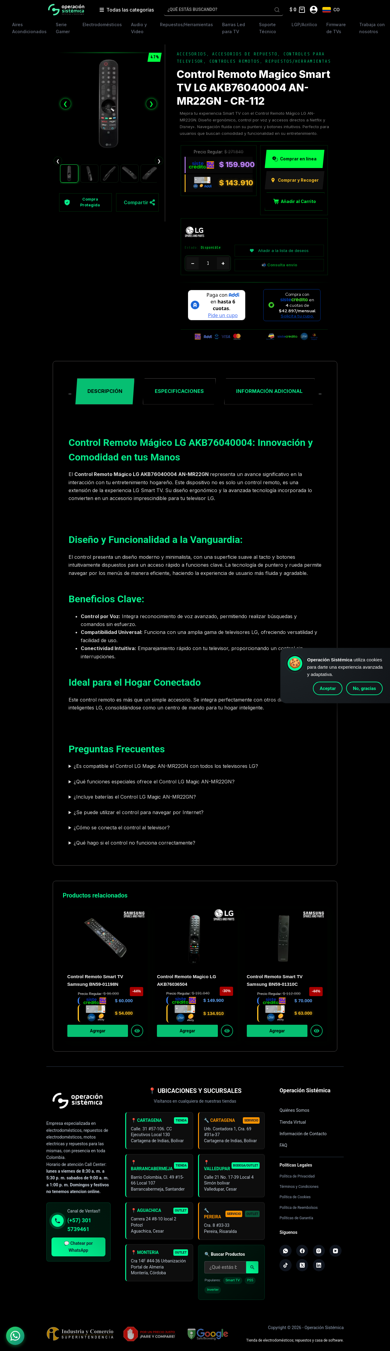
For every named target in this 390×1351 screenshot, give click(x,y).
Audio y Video (139, 28)
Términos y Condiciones (298, 1187)
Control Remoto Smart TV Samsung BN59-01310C (275, 981)
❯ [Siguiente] (151, 103)
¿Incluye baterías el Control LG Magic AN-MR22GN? (135, 797)
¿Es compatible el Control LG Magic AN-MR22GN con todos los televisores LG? (166, 767)
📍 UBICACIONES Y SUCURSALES (195, 1090)
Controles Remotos (234, 61)
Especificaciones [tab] (179, 391)
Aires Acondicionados (29, 28)
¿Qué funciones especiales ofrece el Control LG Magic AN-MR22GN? (154, 782)
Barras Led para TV (233, 28)
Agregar (97, 1030)
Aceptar (328, 688)
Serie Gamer (63, 28)
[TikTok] (285, 1265)
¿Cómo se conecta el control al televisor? (122, 828)
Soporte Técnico (267, 28)
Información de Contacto (303, 1133)
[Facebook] (302, 1251)
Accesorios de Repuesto (244, 53)
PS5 (250, 1283)
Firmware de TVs (336, 28)
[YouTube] (335, 1251)
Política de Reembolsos (298, 1208)
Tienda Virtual (292, 1122)
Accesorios (191, 53)
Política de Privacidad (296, 1176)
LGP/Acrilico (304, 24)
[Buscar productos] (225, 1270)
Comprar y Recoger (294, 180)
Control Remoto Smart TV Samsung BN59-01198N (95, 981)
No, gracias (364, 688)
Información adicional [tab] (269, 391)
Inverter (212, 1293)
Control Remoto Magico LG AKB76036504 (186, 981)
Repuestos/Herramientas (186, 24)
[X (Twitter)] (302, 1265)
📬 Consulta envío (279, 265)
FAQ (283, 1145)
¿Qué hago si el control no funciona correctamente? (134, 843)
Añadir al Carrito (294, 201)
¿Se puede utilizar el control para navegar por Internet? (139, 813)
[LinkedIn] (319, 1265)
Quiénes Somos (294, 1110)
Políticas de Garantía (296, 1218)
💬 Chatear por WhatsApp (78, 1247)
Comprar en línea (294, 159)
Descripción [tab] (104, 391)
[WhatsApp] (285, 1251)
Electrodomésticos (102, 24)
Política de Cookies (294, 1197)
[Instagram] (319, 1251)
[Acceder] (313, 9)
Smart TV (232, 1283)
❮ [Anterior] (65, 103)
